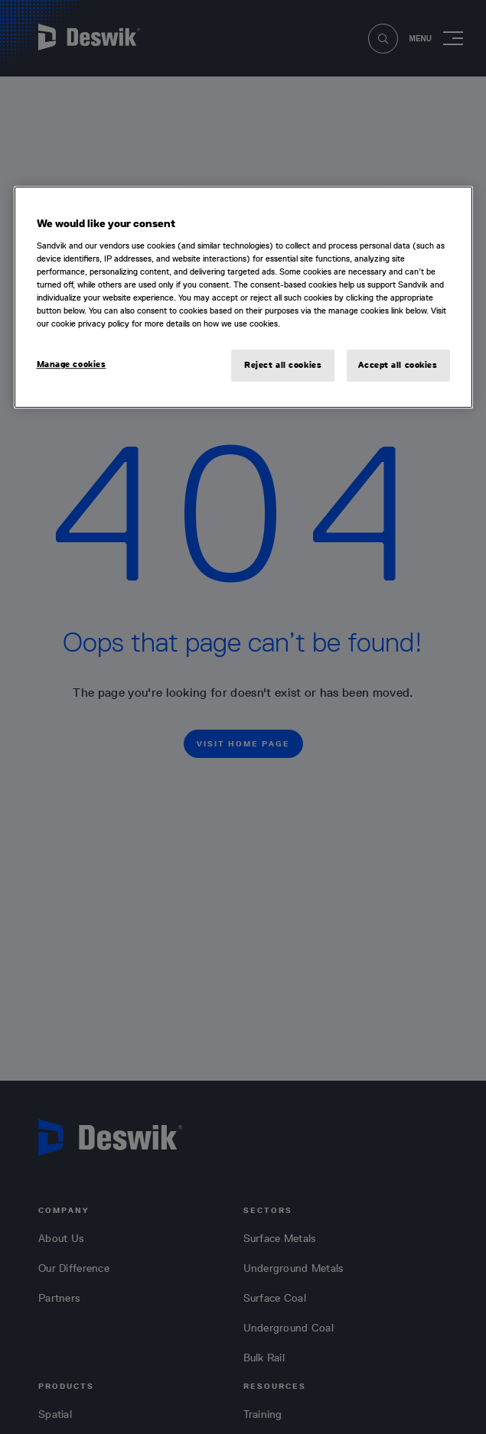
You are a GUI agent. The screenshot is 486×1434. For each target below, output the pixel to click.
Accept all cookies (397, 364)
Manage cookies (71, 364)
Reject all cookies (282, 364)
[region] (243, 297)
